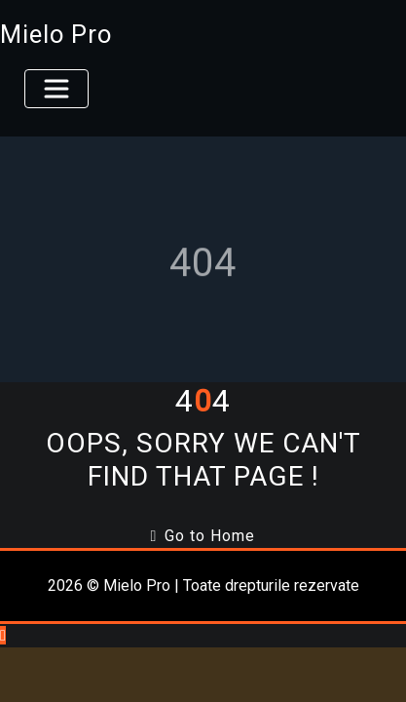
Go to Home (203, 535)
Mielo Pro (56, 34)
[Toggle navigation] (56, 88)
